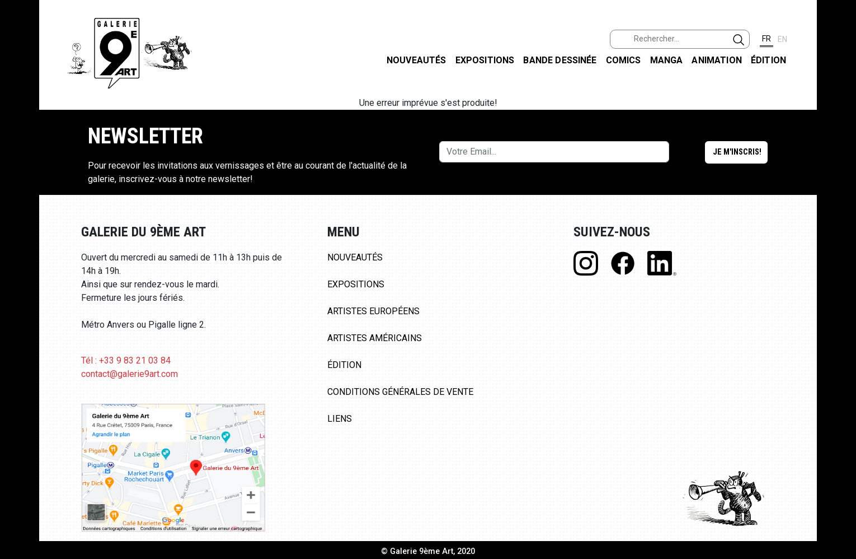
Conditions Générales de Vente (400, 391)
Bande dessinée (559, 60)
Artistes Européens (373, 311)
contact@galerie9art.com (129, 374)
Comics (623, 60)
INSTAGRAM (838, 144)
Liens (339, 418)
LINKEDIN (838, 200)
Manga (666, 60)
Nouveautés (416, 60)
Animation (716, 60)
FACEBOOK (838, 86)
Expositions (485, 60)
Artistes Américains (374, 338)
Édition (768, 60)
